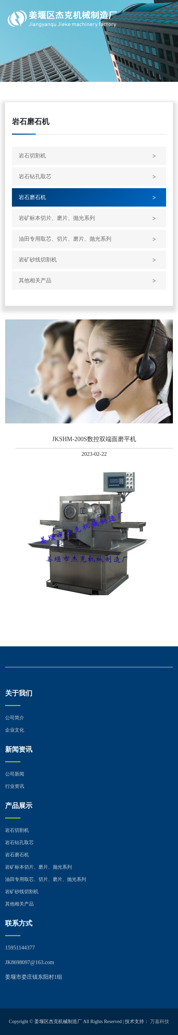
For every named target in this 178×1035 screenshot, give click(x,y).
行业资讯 (14, 786)
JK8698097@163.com (29, 962)
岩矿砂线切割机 (38, 259)
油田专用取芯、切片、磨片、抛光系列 (65, 239)
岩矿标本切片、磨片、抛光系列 (57, 218)
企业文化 (14, 730)
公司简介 (14, 717)
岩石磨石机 (32, 197)
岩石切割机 (32, 156)
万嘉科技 (159, 1021)
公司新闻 (14, 774)
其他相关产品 (35, 280)
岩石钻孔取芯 (35, 176)
